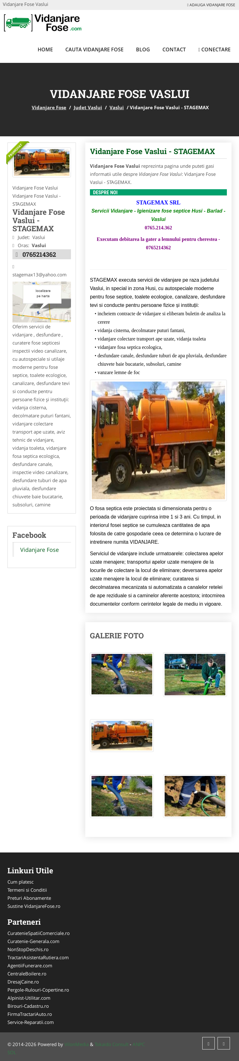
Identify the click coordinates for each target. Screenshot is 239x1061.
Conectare (214, 49)
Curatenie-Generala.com (33, 941)
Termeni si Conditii (27, 890)
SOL (11, 1052)
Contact (174, 49)
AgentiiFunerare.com (29, 965)
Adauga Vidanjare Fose (211, 4)
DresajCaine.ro (23, 982)
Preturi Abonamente (29, 898)
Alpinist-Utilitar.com (28, 998)
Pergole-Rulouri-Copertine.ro (38, 990)
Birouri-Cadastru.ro (28, 1006)
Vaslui (117, 107)
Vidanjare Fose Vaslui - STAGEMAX (152, 151)
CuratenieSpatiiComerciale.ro (38, 933)
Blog (143, 49)
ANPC (139, 1044)
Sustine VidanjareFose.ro (33, 906)
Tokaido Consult (112, 1044)
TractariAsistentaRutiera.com (38, 957)
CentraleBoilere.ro (26, 973)
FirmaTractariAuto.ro (29, 1014)
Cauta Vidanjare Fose (94, 49)
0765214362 (39, 254)
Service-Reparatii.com (30, 1022)
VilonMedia (76, 1044)
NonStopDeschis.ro (28, 949)
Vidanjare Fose (49, 107)
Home (45, 49)
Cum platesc (20, 882)
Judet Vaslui (88, 107)
